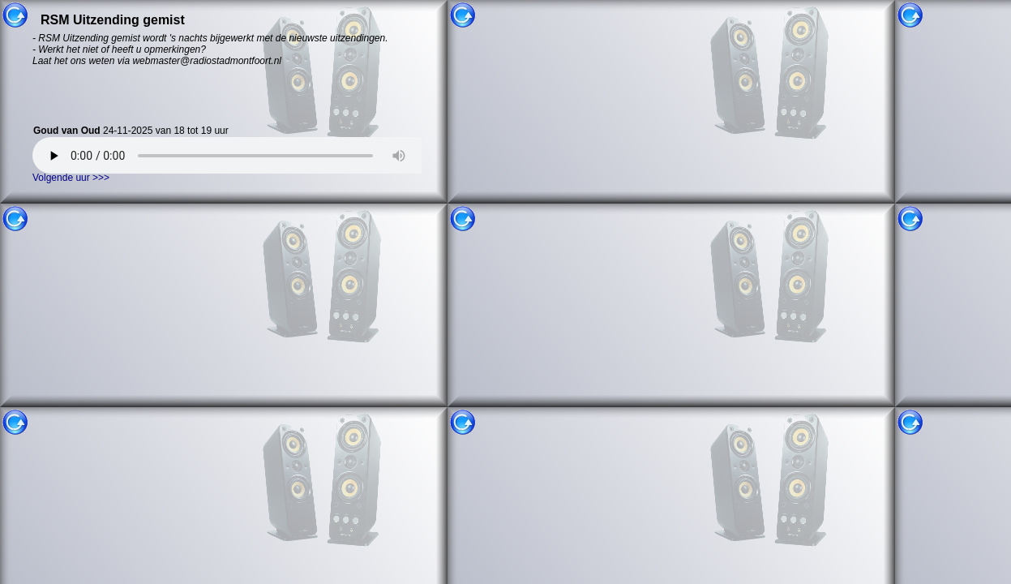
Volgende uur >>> (70, 177)
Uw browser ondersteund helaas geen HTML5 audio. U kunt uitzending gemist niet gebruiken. (239, 155)
